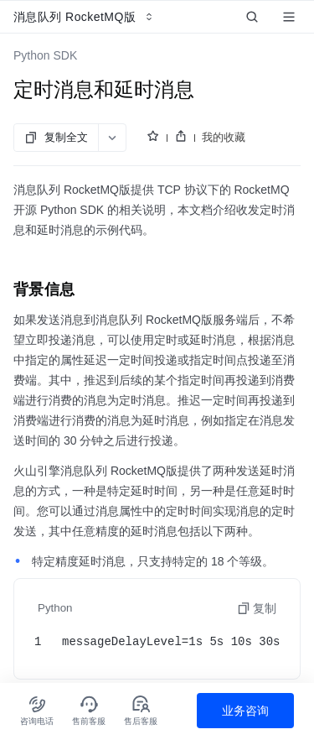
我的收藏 (223, 137)
